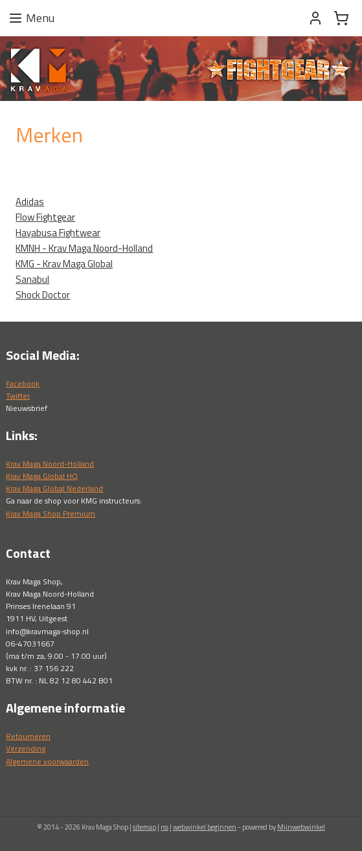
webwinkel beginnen (204, 827)
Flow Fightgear (45, 216)
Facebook (23, 383)
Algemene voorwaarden (47, 761)
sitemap (144, 827)
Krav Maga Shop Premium (50, 513)
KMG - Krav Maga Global (64, 263)
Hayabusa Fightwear (58, 232)
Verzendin (23, 748)
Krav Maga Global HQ (42, 476)
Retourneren (28, 736)
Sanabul (32, 278)
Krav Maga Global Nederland (54, 488)
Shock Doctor (43, 294)
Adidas (30, 200)
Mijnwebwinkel (301, 827)
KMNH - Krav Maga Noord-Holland (84, 247)
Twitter (18, 396)
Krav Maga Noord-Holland (50, 464)
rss (164, 827)
